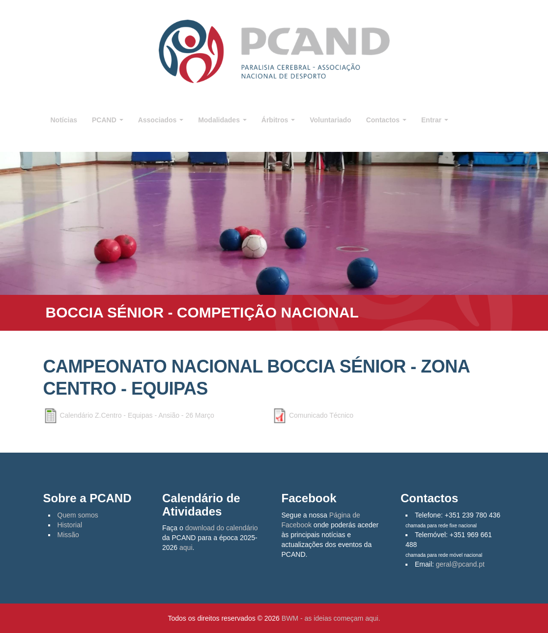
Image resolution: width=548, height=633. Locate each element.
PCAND (107, 120)
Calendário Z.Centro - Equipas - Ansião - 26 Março (136, 415)
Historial (70, 525)
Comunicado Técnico (321, 415)
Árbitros (278, 120)
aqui (185, 547)
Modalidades (222, 120)
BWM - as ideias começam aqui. (331, 618)
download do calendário (221, 528)
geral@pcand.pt (460, 564)
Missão (68, 535)
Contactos (386, 120)
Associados (160, 120)
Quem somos (78, 515)
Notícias (64, 120)
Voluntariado (330, 120)
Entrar (434, 120)
